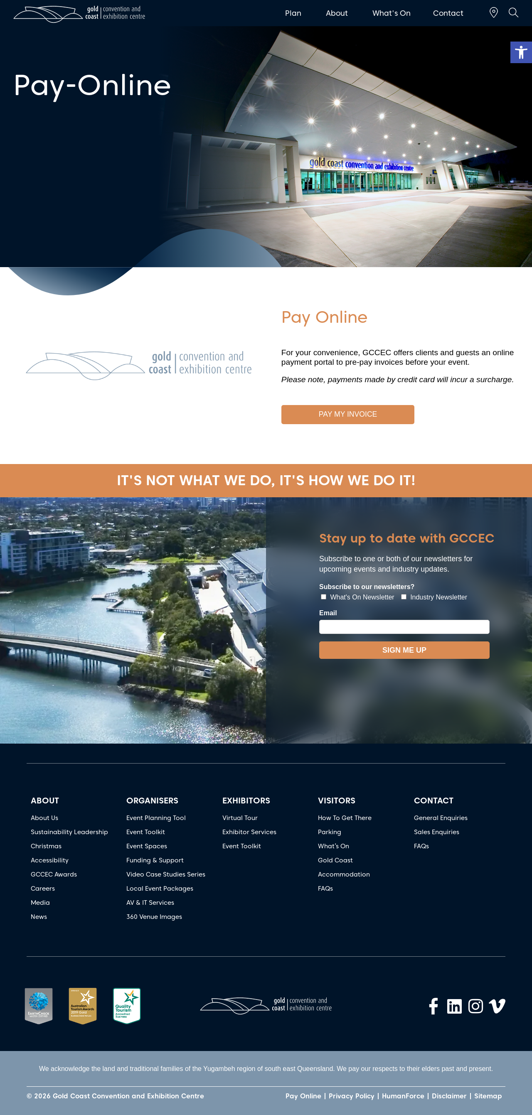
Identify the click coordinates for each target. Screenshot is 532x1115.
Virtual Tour (240, 818)
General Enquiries (441, 818)
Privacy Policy (351, 1096)
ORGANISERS (152, 801)
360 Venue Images (154, 917)
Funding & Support (155, 860)
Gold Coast (335, 860)
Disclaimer (449, 1096)
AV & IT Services (150, 902)
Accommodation (344, 874)
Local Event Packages (159, 888)
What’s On (333, 846)
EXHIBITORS (246, 801)
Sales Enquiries (436, 832)
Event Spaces (146, 846)
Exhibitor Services (249, 832)
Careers (43, 888)
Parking (329, 832)
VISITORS (336, 801)
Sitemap (488, 1096)
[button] (521, 52)
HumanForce (403, 1096)
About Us (44, 818)
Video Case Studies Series (165, 874)
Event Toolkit (145, 832)
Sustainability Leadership (69, 832)
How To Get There (345, 818)
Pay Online (303, 1096)
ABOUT (45, 801)
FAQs (325, 888)
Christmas (46, 846)
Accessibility (50, 860)
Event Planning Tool (156, 818)
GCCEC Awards (54, 874)
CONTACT (433, 801)
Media (40, 902)
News (39, 917)
